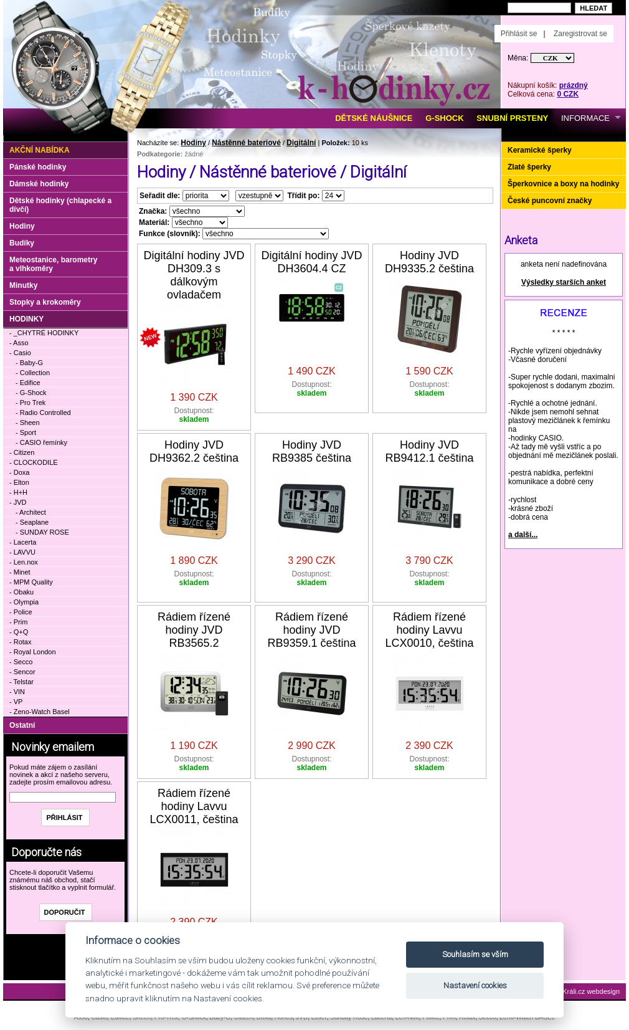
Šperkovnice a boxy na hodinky (563, 183)
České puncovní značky (550, 200)
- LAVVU (22, 552)
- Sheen (28, 422)
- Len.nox (23, 562)
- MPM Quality (31, 582)
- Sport (26, 432)
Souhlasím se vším (475, 954)
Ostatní (22, 725)
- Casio (20, 352)
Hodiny (193, 142)
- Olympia (24, 602)
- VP (15, 701)
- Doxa (19, 472)
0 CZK (568, 94)
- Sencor (22, 671)
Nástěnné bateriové (246, 142)
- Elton (19, 482)
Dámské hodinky (39, 183)
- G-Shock (31, 392)
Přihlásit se (519, 33)
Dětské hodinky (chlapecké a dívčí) (60, 205)
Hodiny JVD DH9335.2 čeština (429, 262)
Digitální (301, 142)
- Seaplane (32, 522)
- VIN (17, 691)
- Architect (31, 512)
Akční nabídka (39, 150)
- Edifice (28, 382)
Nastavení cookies (475, 985)
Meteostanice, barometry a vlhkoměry (53, 264)
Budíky (21, 243)
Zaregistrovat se (580, 33)
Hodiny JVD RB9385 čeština (311, 451)
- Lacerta (22, 542)
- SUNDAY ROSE (42, 532)
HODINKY (26, 319)
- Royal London (32, 652)
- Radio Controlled (43, 412)
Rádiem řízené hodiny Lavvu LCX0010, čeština (429, 630)
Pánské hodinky (37, 167)
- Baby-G (29, 362)
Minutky (23, 285)
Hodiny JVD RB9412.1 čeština (429, 451)
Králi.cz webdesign (591, 991)
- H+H (18, 492)
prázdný (573, 85)
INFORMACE (585, 118)
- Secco (20, 661)
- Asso (19, 342)
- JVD (18, 502)
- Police (20, 612)
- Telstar (21, 681)
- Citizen (21, 452)
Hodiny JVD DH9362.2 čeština (194, 451)
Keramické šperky (540, 150)
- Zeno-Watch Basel (39, 711)
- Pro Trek (30, 402)
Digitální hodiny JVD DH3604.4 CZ (311, 262)
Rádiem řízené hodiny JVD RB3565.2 (194, 630)
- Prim (18, 622)
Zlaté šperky (529, 167)
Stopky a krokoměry (45, 302)
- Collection (33, 372)
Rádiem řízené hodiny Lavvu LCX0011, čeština (193, 806)
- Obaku (21, 592)
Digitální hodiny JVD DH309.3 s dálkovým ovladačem (193, 275)
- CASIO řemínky (41, 442)
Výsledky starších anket (563, 282)
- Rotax (20, 642)
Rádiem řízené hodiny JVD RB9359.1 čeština (311, 630)
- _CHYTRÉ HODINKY (43, 332)
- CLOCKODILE (33, 462)
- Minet (20, 572)
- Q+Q (18, 632)
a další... (522, 534)
